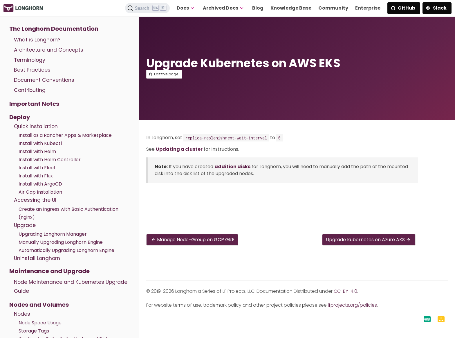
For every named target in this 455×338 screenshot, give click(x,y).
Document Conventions (44, 80)
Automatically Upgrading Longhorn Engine (66, 250)
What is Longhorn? (37, 39)
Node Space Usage (40, 322)
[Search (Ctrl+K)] (147, 8)
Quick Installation (36, 126)
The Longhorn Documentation (53, 29)
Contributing (30, 90)
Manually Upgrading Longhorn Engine (61, 242)
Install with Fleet (37, 167)
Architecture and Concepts (48, 49)
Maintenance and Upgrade (49, 271)
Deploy (19, 117)
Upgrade (25, 225)
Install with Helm (37, 151)
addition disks (232, 166)
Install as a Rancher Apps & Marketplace (65, 135)
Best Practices (32, 69)
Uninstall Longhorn (37, 258)
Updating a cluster (179, 149)
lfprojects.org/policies (352, 305)
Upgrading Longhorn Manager (53, 234)
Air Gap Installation (40, 192)
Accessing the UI (35, 200)
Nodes (22, 313)
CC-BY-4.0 (345, 291)
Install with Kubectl (40, 143)
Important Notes (34, 104)
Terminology (29, 60)
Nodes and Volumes (39, 305)
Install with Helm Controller (50, 159)
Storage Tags (34, 331)
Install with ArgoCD (40, 184)
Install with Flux (36, 175)
